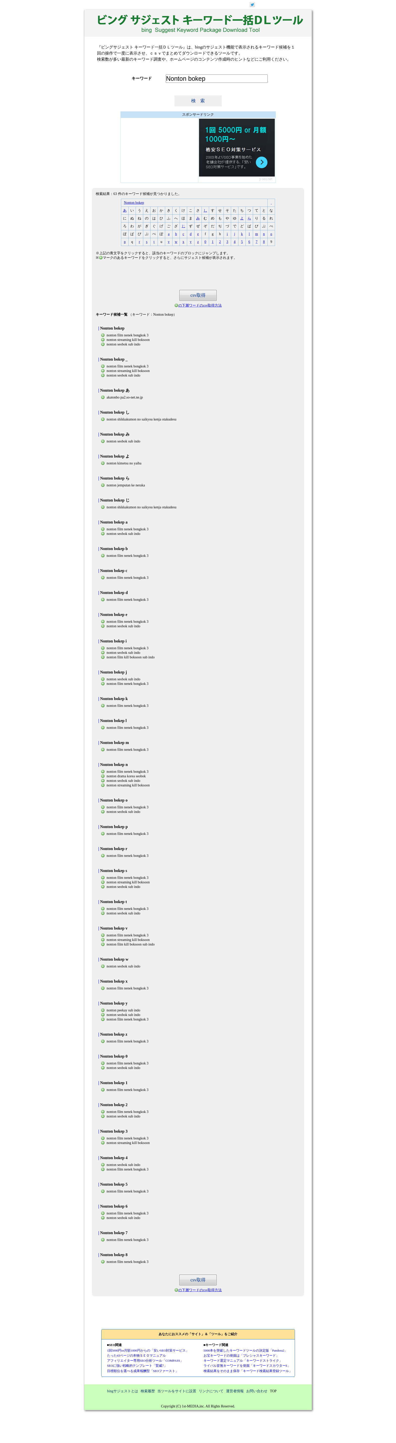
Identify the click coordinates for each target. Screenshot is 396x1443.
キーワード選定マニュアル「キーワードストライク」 (243, 1360)
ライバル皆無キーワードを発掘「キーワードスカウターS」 (247, 1365)
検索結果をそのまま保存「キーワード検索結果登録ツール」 (248, 1371)
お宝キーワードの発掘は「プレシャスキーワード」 (241, 1355)
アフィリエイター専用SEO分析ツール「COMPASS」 (145, 1360)
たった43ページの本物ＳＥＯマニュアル (136, 1355)
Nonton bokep (134, 203)
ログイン (286, 4)
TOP (273, 1391)
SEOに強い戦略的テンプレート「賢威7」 (137, 1365)
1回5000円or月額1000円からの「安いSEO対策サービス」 (148, 1350)
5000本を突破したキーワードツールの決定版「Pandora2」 (246, 1350)
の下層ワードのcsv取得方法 (200, 305)
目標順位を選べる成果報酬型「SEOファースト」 (143, 1371)
